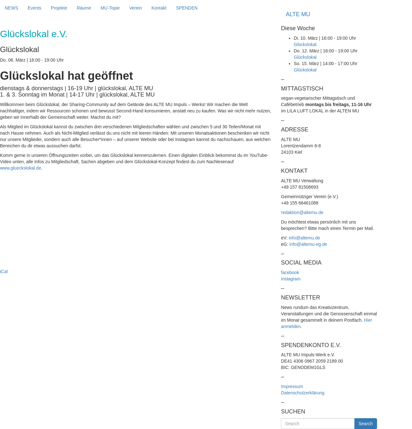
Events (34, 7)
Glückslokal (305, 44)
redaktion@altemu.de (302, 212)
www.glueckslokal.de (20, 168)
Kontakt (158, 7)
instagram (290, 278)
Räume (84, 7)
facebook (290, 272)
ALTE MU (298, 14)
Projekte (59, 7)
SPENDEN (187, 7)
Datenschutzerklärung (302, 392)
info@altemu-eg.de (308, 244)
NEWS (11, 7)
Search (366, 423)
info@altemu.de (304, 237)
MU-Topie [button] (110, 7)
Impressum (292, 386)
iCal (4, 271)
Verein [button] (135, 7)
